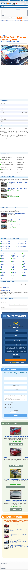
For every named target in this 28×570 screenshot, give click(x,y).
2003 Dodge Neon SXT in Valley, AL (15, 224)
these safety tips (13, 362)
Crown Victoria (3, 263)
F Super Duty (14, 258)
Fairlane (13, 267)
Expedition (14, 253)
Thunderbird (25, 269)
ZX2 (23, 277)
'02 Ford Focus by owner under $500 (16, 436)
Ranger (24, 263)
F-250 (13, 263)
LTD (23, 258)
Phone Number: (16, 340)
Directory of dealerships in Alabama (7, 295)
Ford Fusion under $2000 (5, 243)
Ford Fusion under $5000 (5, 248)
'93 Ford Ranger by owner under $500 (15, 479)
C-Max (2, 258)
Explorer (13, 255)
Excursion (3, 278)
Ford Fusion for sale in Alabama (6, 289)
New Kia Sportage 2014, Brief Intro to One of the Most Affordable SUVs (19, 547)
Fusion (24, 253)
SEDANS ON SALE (15, 465)
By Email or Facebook (9, 405)
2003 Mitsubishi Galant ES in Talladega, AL (16, 213)
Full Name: (16, 330)
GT (23, 256)
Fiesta (13, 269)
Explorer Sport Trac (15, 256)
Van (23, 274)
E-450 (2, 270)
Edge (2, 274)
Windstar (24, 275)
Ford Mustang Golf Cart (17, 524)
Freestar (13, 277)
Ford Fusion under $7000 (22, 243)
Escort (2, 277)
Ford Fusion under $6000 (22, 241)
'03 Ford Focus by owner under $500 (16, 458)
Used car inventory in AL (5, 287)
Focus (13, 275)
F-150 (13, 261)
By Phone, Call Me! (8, 407)
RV (23, 264)
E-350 (2, 269)
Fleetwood (14, 272)
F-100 (13, 259)
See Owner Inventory (16, 327)
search (19, 17)
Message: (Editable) (16, 345)
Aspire (2, 255)
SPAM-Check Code (15, 354)
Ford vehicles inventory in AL (5, 290)
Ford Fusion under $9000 (22, 246)
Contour (2, 261)
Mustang (24, 259)
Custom (2, 264)
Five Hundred (14, 270)
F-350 (13, 264)
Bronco (2, 256)
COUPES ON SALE (15, 444)
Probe (24, 261)
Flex (13, 274)
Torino (24, 270)
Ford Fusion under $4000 (5, 246)
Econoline (3, 272)
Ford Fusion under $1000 (5, 241)
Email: (15, 335)
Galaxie (24, 255)
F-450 (13, 266)
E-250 (2, 267)
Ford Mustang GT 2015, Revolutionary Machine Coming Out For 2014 (18, 541)
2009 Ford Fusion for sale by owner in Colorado (17, 182)
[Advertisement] (14, 85)
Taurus (24, 266)
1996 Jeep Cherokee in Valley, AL (14, 219)
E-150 (2, 266)
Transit (24, 272)
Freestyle (13, 278)
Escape (2, 275)
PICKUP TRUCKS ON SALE (15, 487)
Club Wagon (3, 259)
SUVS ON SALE (15, 509)
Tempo (24, 267)
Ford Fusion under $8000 (22, 244)
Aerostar (2, 253)
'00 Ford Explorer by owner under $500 (16, 501)
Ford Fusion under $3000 (5, 244)
